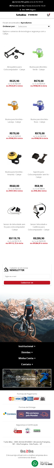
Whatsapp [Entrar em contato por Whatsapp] (35, 463)
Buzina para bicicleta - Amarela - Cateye (14, 173)
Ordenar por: (9, 26)
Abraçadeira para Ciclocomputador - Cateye (14, 68)
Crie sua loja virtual (14, 455)
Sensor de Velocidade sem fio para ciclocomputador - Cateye (14, 227)
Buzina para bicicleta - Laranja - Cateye (14, 120)
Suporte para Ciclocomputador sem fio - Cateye (39, 174)
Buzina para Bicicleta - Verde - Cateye (39, 68)
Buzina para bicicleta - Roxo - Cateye (40, 120)
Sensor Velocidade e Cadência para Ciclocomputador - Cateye (38, 227)
